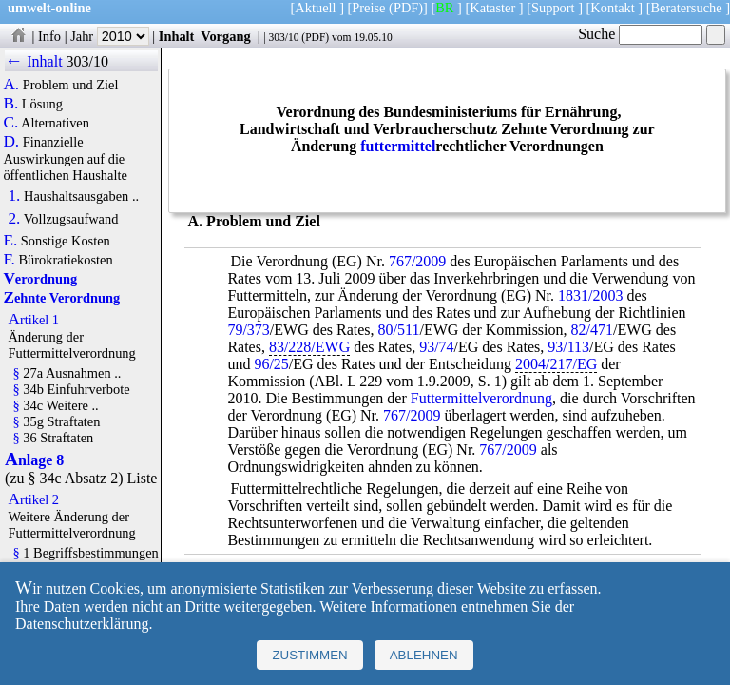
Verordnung (40, 278)
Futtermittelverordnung (481, 398)
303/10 (283, 37)
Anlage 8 (34, 460)
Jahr (109, 36)
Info (49, 36)
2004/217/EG (556, 364)
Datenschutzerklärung (81, 624)
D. (11, 141)
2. (14, 218)
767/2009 (417, 261)
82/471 (592, 330)
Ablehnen (424, 655)
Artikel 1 (33, 319)
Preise (368, 7)
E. (10, 240)
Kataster (492, 7)
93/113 (568, 347)
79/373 (248, 330)
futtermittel (397, 146)
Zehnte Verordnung (61, 297)
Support (553, 7)
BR (444, 7)
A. (11, 84)
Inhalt (177, 36)
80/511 (399, 330)
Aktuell (315, 7)
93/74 (436, 347)
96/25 (271, 364)
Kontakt (612, 7)
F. (9, 259)
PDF (315, 37)
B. (10, 103)
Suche (640, 34)
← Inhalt (34, 61)
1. (14, 196)
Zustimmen (309, 655)
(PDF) (406, 7)
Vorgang (226, 36)
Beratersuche (686, 7)
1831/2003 (590, 295)
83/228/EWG (309, 347)
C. (10, 122)
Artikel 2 (33, 499)
